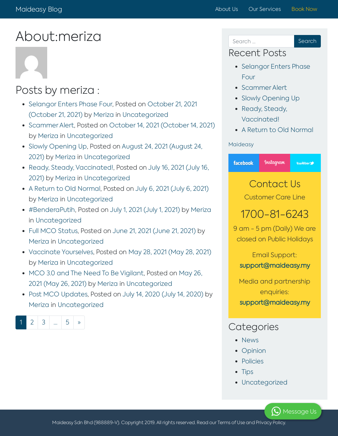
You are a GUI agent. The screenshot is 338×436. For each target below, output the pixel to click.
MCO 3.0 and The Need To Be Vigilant (86, 273)
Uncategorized (145, 115)
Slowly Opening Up (58, 146)
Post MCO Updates (58, 294)
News (250, 340)
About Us (226, 9)
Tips (247, 372)
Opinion (254, 351)
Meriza (103, 115)
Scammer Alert (51, 125)
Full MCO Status (53, 231)
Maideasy (241, 144)
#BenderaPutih (52, 210)
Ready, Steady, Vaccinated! (71, 167)
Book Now (304, 9)
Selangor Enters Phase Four (70, 104)
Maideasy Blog (39, 9)
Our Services (265, 9)
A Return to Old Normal (64, 188)
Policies (252, 361)
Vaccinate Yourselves (61, 252)
